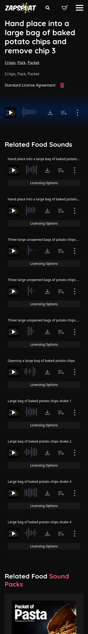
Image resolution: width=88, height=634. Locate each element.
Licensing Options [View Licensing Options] (44, 183)
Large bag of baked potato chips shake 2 (40, 441)
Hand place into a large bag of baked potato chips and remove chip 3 (40, 37)
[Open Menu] (79, 8)
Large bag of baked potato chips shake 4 (40, 522)
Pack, (22, 62)
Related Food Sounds (38, 144)
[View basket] (64, 7)
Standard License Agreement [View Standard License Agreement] (30, 85)
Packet (33, 62)
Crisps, (10, 62)
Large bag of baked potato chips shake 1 (40, 401)
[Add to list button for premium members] (63, 112)
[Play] (10, 112)
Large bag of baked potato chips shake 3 (40, 481)
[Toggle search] (48, 8)
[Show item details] (77, 112)
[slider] (31, 112)
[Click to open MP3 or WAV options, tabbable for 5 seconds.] (50, 112)
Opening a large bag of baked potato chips (41, 360)
